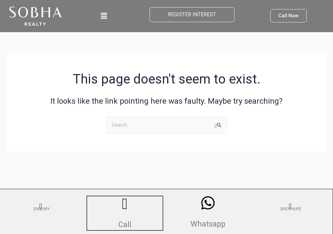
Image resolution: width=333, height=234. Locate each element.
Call (125, 224)
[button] (103, 16)
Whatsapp (208, 223)
